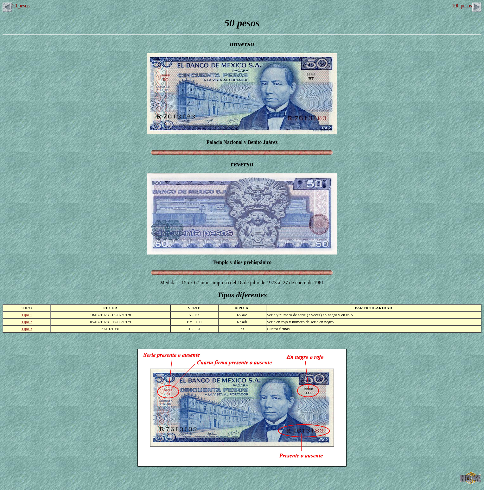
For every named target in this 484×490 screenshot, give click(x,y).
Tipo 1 (27, 315)
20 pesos (16, 5)
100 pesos (466, 5)
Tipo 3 (27, 328)
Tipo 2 (27, 321)
